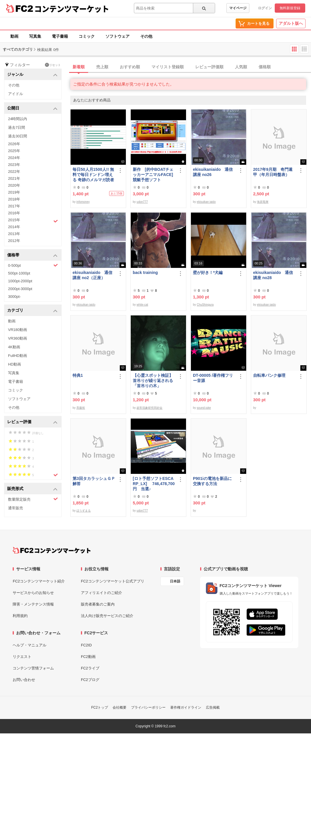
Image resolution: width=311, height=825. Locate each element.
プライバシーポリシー (148, 707)
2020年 (14, 185)
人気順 (241, 67)
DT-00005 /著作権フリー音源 (213, 378)
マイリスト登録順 (167, 67)
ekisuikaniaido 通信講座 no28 (273, 275)
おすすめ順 (130, 67)
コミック (87, 36)
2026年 (14, 144)
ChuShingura (205, 304)
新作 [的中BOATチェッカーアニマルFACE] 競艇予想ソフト (153, 174)
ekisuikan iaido (206, 201)
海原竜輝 (262, 201)
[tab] (190, 67)
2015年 (33, 221)
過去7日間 (16, 127)
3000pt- (14, 296)
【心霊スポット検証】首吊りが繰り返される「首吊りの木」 (153, 380)
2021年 (14, 178)
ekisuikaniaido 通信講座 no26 (213, 172)
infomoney (83, 201)
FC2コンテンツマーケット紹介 (39, 581)
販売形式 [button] (32, 489)
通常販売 (15, 508)
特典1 (78, 375)
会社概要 (119, 707)
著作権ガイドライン (185, 707)
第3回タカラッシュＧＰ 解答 (94, 481)
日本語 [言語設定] (175, 581)
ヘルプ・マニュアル (29, 645)
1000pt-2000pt (20, 281)
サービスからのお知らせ (33, 593)
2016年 (14, 213)
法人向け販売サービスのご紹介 (107, 616)
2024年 (14, 158)
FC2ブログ (90, 680)
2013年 (14, 234)
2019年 (14, 192)
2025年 (14, 151)
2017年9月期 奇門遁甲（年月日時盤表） (273, 172)
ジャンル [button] (32, 74)
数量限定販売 (33, 499)
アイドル (15, 94)
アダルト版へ (291, 23)
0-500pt (33, 265)
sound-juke (204, 407)
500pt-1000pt (19, 273)
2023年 (14, 164)
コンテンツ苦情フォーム (33, 668)
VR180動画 (17, 330)
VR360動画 (17, 338)
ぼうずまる (83, 510)
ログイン (265, 8)
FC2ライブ (90, 668)
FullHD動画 (17, 355)
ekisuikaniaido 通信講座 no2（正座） (92, 275)
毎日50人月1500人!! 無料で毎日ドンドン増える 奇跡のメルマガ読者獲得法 (93, 174)
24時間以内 (17, 119)
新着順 (79, 67)
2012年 (14, 241)
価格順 (265, 67)
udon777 (142, 201)
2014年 (14, 227)
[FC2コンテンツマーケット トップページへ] (52, 550)
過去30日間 (17, 136)
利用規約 (20, 616)
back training (145, 272)
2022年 (14, 171)
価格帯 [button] (32, 255)
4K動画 (14, 347)
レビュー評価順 (209, 67)
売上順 (102, 67)
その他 (146, 36)
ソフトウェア (117, 36)
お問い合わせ (24, 680)
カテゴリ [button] (32, 310)
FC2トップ (99, 707)
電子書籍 (60, 36)
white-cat (142, 304)
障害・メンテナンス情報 (33, 604)
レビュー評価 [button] (32, 422)
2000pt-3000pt (20, 289)
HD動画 (14, 364)
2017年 (14, 206)
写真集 (35, 36)
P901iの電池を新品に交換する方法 (212, 481)
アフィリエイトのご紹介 (101, 593)
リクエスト (22, 656)
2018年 (14, 199)
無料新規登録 (290, 8)
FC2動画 (88, 656)
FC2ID (86, 645)
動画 (14, 36)
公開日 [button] (32, 108)
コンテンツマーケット (71, 8)
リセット (53, 65)
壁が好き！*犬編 (208, 272)
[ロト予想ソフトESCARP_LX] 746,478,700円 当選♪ (154, 483)
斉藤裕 (80, 407)
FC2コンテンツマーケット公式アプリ (112, 581)
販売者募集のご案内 (98, 604)
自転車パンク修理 (269, 375)
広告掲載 (213, 707)
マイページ (237, 8)
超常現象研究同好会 (149, 407)
